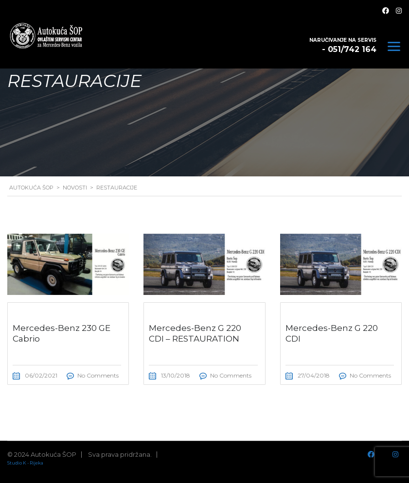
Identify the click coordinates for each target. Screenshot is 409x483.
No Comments (98, 375)
